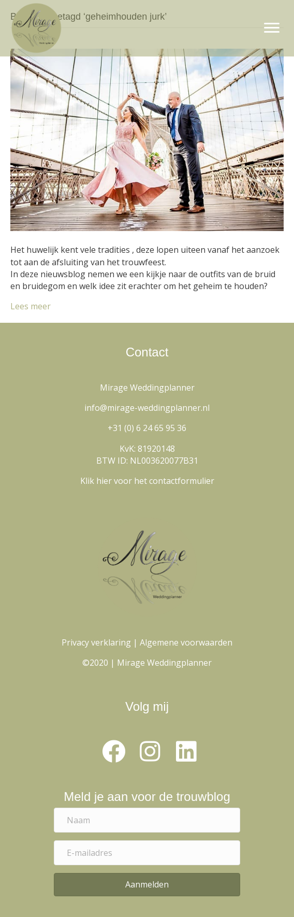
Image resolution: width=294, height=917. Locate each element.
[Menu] (272, 28)
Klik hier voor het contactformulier (147, 480)
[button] (113, 751)
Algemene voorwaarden (186, 642)
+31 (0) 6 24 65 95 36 (147, 428)
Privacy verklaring (96, 642)
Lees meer (30, 306)
